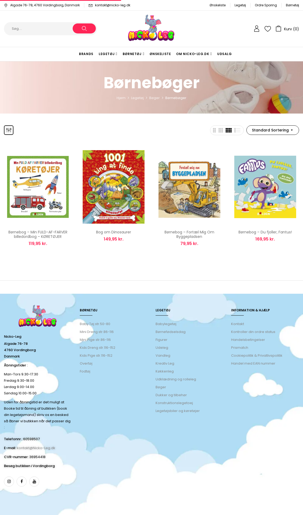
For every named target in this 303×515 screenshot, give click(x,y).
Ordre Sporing (266, 5)
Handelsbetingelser (248, 339)
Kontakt (237, 323)
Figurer (161, 339)
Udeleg (162, 347)
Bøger (154, 97)
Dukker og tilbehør (171, 395)
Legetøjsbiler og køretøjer (178, 410)
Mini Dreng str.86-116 (97, 331)
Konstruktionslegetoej (174, 402)
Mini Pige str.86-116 (95, 339)
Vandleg (163, 355)
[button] (287, 29)
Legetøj (240, 5)
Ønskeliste (218, 5)
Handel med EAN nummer (253, 363)
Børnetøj (292, 5)
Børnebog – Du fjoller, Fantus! (265, 232)
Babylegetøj (166, 323)
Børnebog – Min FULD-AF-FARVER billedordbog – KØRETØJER (37, 234)
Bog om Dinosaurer (113, 232)
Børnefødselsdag (171, 331)
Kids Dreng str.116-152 (97, 347)
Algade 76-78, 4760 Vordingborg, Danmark (42, 5)
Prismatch (239, 347)
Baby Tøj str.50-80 (95, 323)
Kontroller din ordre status (253, 331)
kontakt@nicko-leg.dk (112, 5)
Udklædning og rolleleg (176, 379)
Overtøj (86, 363)
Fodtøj (85, 371)
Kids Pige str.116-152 (96, 355)
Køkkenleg (165, 371)
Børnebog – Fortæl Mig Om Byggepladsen (189, 234)
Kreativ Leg (165, 363)
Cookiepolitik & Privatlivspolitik (256, 355)
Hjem (121, 97)
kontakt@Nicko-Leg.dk (36, 447)
